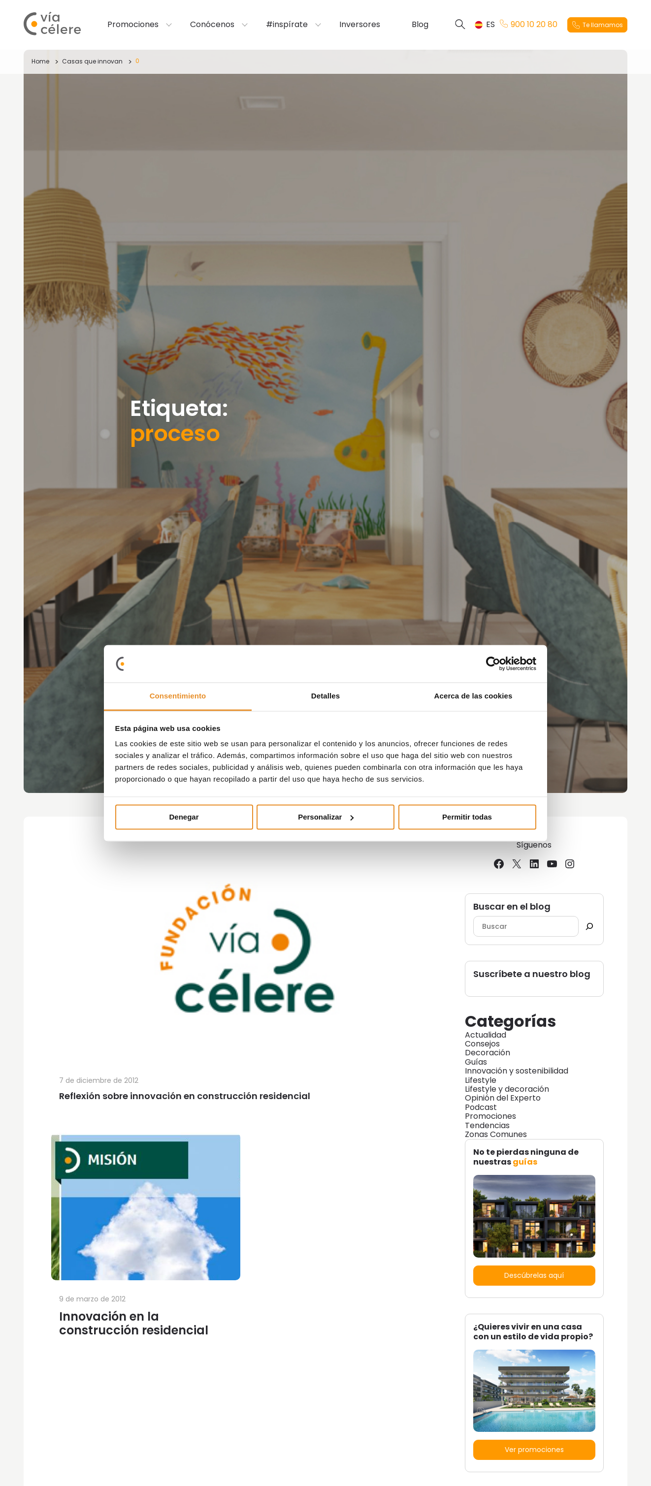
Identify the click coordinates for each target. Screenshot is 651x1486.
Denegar (183, 817)
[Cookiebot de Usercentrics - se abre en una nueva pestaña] (493, 663)
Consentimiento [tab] (178, 696)
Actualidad (485, 1035)
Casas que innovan (92, 61)
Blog (420, 24)
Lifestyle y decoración (507, 1089)
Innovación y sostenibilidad (516, 1070)
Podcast (481, 1107)
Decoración (487, 1052)
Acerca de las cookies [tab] (473, 696)
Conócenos (212, 24)
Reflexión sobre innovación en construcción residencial (184, 1096)
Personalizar (326, 817)
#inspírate (287, 24)
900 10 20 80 (528, 25)
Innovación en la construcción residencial (133, 1323)
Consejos (482, 1043)
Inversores (359, 24)
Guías (476, 1062)
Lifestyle (480, 1080)
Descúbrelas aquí (534, 1275)
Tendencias (487, 1125)
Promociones (133, 24)
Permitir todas (467, 817)
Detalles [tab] (325, 696)
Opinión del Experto (503, 1098)
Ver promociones (534, 1449)
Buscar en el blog (512, 907)
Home (40, 61)
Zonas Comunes (496, 1134)
